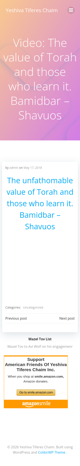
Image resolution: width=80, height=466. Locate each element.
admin (13, 168)
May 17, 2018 (32, 168)
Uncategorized (33, 307)
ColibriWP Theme (51, 452)
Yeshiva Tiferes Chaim (32, 10)
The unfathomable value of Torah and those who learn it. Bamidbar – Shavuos (40, 203)
